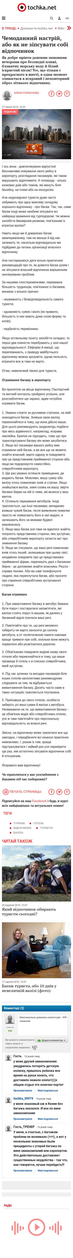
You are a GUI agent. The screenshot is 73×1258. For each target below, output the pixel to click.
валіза (18, 832)
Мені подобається (48, 1090)
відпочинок (22, 827)
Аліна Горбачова (26, 92)
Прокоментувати (22, 1090)
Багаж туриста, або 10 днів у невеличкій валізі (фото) (29, 988)
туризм (19, 823)
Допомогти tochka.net (36, 28)
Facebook (39, 801)
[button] (59, 18)
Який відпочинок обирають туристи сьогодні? (29, 911)
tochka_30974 (23, 1098)
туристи (46, 827)
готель (38, 823)
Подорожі (10, 111)
